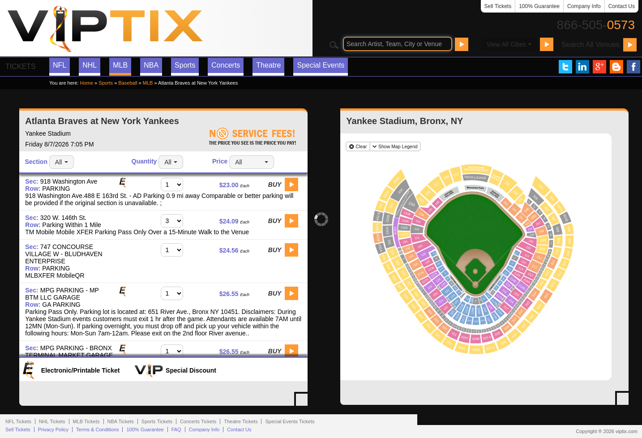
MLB (120, 65)
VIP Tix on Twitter (565, 66)
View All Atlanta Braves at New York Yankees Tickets (304, 402)
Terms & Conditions (97, 429)
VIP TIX (104, 29)
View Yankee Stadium (625, 401)
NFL (59, 65)
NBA (151, 65)
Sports (185, 65)
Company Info (584, 6)
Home (86, 83)
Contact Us (621, 6)
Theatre (268, 65)
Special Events (320, 65)
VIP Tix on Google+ (599, 66)
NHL (89, 65)
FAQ (176, 429)
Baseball (127, 83)
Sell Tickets (498, 6)
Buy (275, 184)
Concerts (225, 65)
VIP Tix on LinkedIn (582, 66)
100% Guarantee (539, 6)
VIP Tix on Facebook (633, 66)
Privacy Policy (53, 429)
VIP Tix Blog (616, 66)
